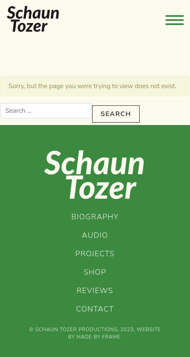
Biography (94, 217)
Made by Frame (98, 337)
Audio (95, 235)
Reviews (95, 291)
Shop (95, 272)
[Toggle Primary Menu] (174, 19)
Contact (95, 309)
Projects (95, 254)
